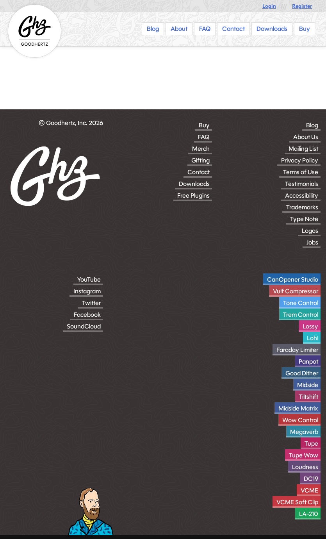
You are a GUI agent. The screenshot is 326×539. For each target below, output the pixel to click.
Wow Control (300, 420)
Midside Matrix (298, 408)
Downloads (194, 183)
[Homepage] (34, 31)
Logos (310, 230)
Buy (204, 125)
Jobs (312, 242)
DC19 (311, 478)
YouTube (89, 279)
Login (269, 6)
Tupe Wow (303, 455)
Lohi (312, 338)
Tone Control (300, 303)
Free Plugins (193, 195)
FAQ (204, 137)
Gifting (200, 160)
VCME (309, 490)
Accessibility (301, 195)
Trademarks (302, 207)
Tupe (311, 443)
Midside (307, 385)
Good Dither (301, 373)
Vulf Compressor (295, 291)
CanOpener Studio (292, 279)
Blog (312, 125)
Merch (201, 148)
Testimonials (301, 183)
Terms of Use (300, 172)
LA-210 (308, 514)
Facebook (87, 314)
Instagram (87, 291)
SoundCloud (84, 326)
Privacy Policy (299, 160)
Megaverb (304, 431)
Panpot (308, 361)
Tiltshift (308, 396)
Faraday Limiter (297, 349)
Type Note (304, 219)
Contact (198, 172)
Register (302, 6)
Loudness (305, 467)
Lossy (310, 326)
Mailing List (303, 148)
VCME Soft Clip (297, 502)
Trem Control (300, 314)
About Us (305, 137)
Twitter (91, 303)
